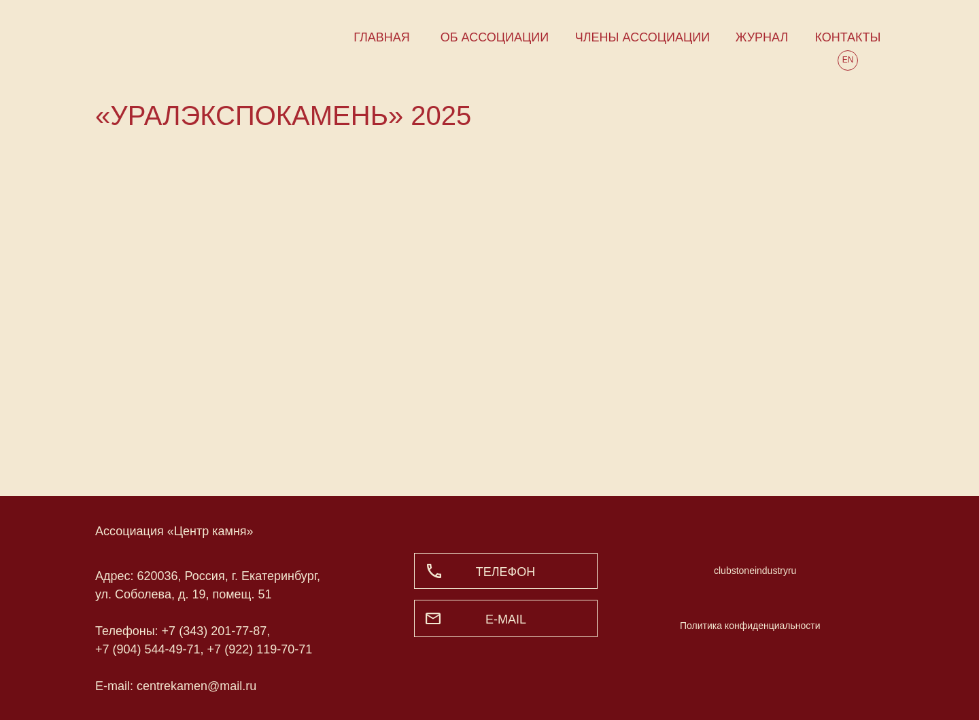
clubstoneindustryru (755, 570)
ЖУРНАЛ (762, 37)
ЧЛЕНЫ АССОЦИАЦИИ (642, 37)
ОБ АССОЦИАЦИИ (495, 37)
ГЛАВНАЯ (382, 37)
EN (848, 60)
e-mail (505, 619)
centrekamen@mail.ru (196, 686)
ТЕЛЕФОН (506, 572)
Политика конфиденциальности (750, 625)
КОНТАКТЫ (847, 37)
